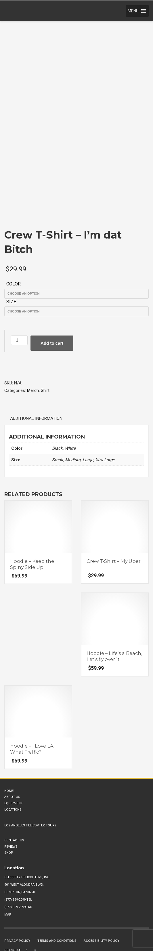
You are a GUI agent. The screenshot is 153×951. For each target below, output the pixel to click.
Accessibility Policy (101, 909)
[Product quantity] (19, 309)
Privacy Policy (17, 909)
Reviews (11, 815)
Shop (8, 821)
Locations (13, 778)
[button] (133, 11)
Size (11, 270)
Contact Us (14, 809)
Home (9, 759)
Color (13, 252)
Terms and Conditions (56, 909)
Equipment (13, 772)
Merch (33, 358)
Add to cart (52, 311)
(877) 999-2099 (15, 868)
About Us (12, 765)
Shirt (45, 358)
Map (8, 883)
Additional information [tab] (36, 387)
